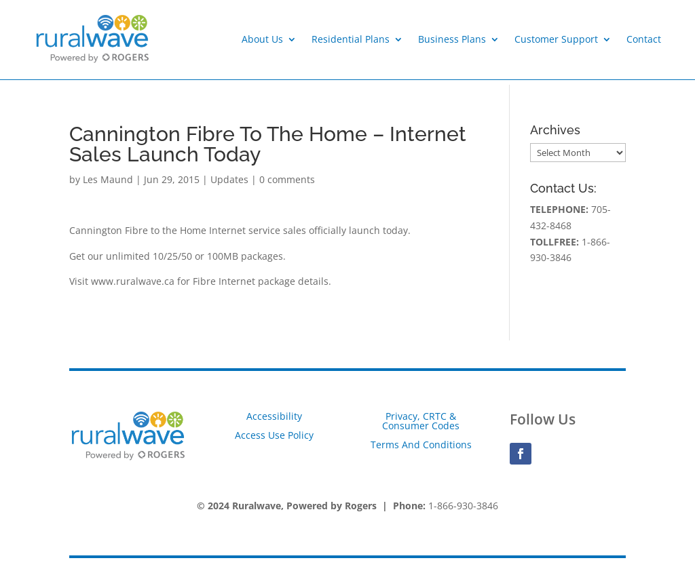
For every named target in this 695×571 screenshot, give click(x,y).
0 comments (287, 179)
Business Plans (452, 39)
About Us (262, 39)
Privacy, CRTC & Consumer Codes (420, 421)
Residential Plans (351, 39)
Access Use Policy (274, 435)
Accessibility (274, 416)
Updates (229, 179)
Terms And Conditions (421, 444)
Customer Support (556, 39)
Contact (643, 39)
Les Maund (108, 179)
